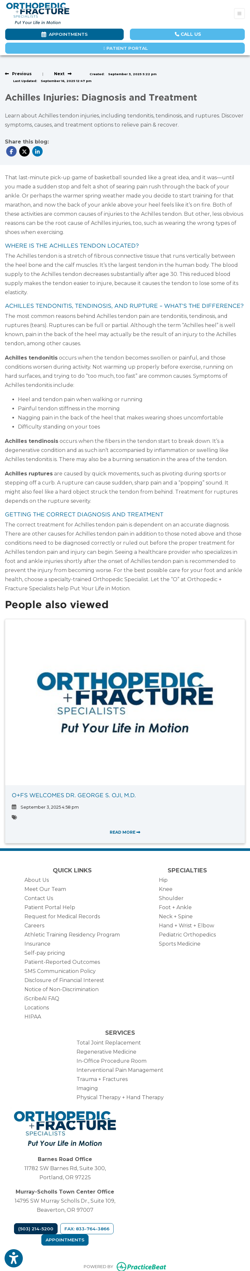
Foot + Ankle (175, 907)
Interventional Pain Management (119, 1070)
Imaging (87, 1088)
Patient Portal (126, 48)
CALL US (188, 34)
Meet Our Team (45, 889)
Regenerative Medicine (106, 1052)
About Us (36, 880)
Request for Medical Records (62, 916)
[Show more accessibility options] (14, 1259)
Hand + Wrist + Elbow (186, 925)
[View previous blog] (18, 73)
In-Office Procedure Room (111, 1061)
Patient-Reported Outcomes (62, 962)
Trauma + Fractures (102, 1079)
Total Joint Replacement (108, 1043)
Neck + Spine (176, 916)
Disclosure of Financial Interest (64, 980)
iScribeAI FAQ (41, 998)
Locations (36, 1007)
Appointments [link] (64, 34)
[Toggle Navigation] (239, 13)
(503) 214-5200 (35, 1228)
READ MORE (125, 832)
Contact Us (38, 898)
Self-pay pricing (44, 953)
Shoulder (171, 898)
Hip (163, 880)
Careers (34, 925)
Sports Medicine (180, 944)
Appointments (65, 1239)
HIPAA (32, 1017)
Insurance (37, 944)
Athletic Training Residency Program (72, 935)
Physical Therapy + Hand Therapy (120, 1097)
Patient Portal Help (49, 907)
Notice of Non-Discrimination (61, 989)
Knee (166, 889)
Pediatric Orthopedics (187, 935)
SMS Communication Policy (60, 971)
